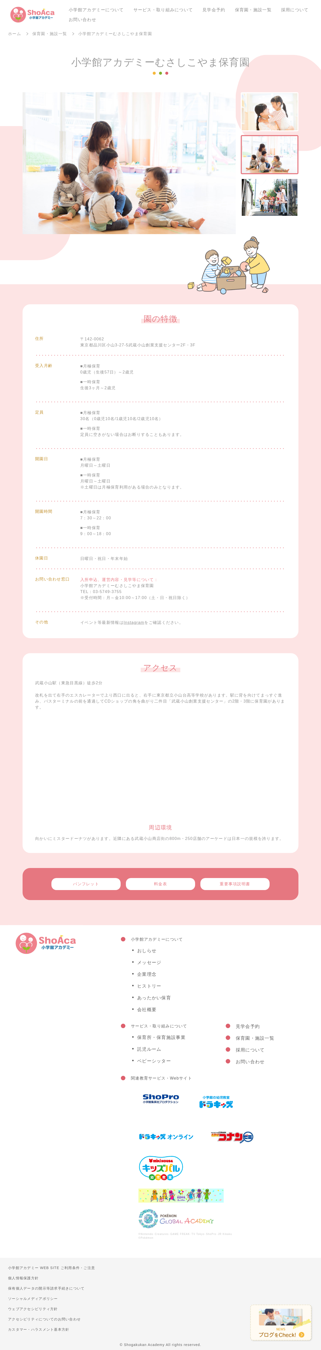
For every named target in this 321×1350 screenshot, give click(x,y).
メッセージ (149, 962)
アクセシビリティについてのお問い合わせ (44, 1319)
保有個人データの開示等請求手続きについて (46, 1288)
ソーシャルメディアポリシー (33, 1299)
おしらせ (146, 950)
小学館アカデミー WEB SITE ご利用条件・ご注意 (51, 1268)
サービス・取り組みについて (163, 10)
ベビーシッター (154, 1061)
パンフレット (86, 884)
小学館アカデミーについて (96, 10)
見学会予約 (213, 10)
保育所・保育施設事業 (161, 1037)
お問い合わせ (82, 19)
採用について (295, 10)
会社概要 (146, 1009)
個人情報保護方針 (23, 1278)
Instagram (134, 622)
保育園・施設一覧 (253, 10)
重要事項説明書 (235, 884)
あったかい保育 (154, 997)
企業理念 (146, 974)
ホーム (14, 34)
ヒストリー (149, 986)
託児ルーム (149, 1049)
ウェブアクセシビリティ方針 (33, 1309)
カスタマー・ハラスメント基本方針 (38, 1329)
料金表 (160, 884)
